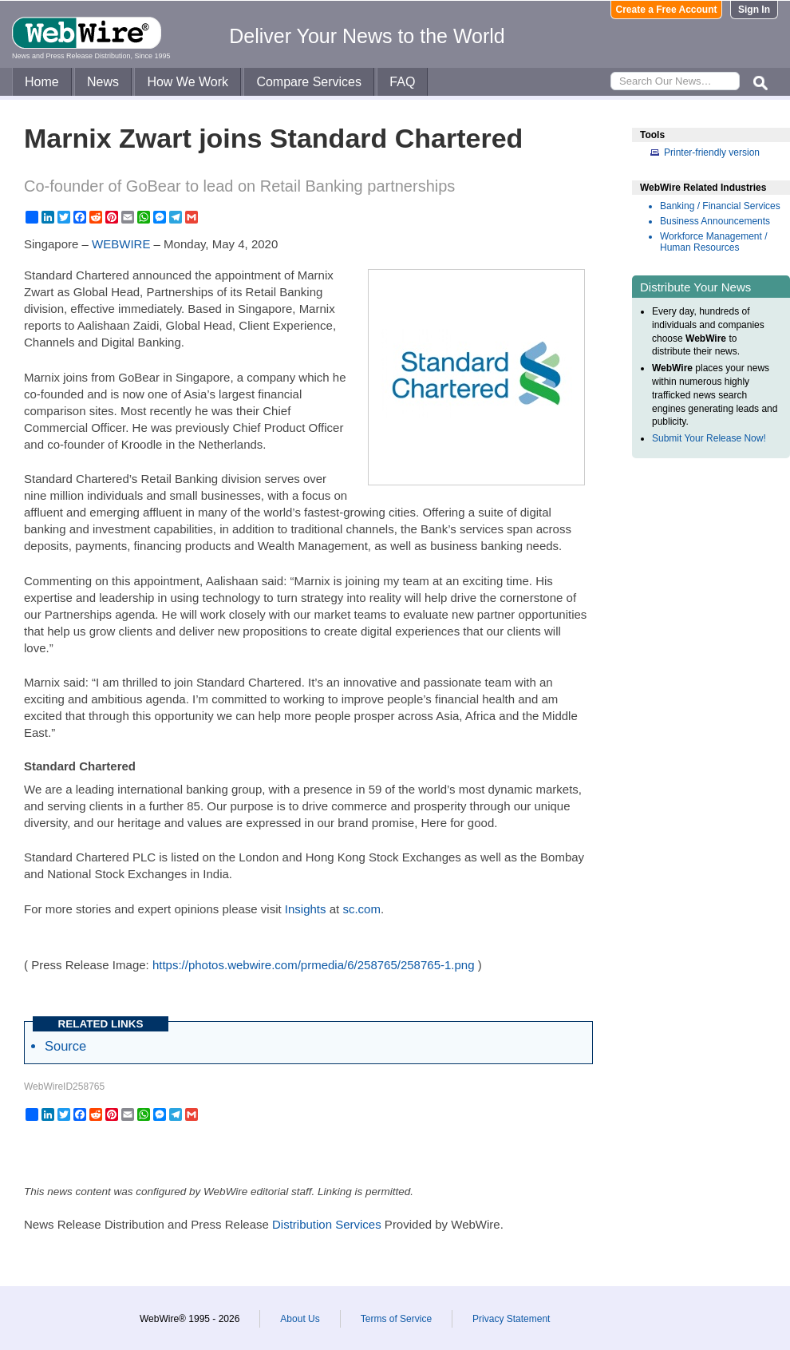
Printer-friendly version (712, 152)
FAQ (402, 82)
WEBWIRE (121, 244)
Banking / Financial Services (720, 206)
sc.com (361, 909)
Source (65, 1046)
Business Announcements (715, 221)
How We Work (187, 82)
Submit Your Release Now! (709, 438)
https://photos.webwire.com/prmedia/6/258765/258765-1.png (313, 965)
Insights (305, 909)
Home (42, 82)
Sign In (754, 9)
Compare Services (308, 82)
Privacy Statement (511, 1318)
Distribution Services (326, 1224)
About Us (299, 1318)
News (103, 82)
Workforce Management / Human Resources (714, 242)
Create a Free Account (666, 9)
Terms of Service (396, 1318)
